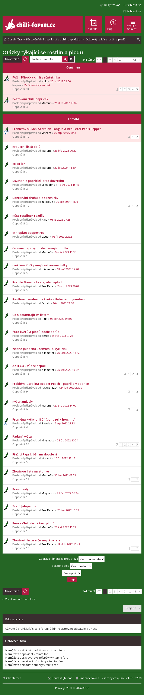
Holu (45, 81)
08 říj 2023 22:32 (62, 236)
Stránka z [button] (99, 60)
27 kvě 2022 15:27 (65, 527)
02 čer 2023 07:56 (61, 319)
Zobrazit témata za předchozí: (72, 559)
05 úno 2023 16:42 (68, 353)
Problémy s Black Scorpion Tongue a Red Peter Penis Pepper (56, 129)
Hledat (65, 59)
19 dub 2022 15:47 (68, 544)
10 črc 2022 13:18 (64, 458)
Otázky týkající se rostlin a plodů (43, 52)
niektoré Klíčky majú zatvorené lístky (39, 265)
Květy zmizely (22, 402)
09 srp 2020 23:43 (65, 133)
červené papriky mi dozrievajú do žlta (40, 248)
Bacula (46, 423)
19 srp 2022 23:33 (64, 423)
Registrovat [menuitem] (112, 5)
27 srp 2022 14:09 (65, 405)
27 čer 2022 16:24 (68, 493)
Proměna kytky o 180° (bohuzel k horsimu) (43, 419)
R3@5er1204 (50, 388)
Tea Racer (48, 286)
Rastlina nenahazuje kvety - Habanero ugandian (48, 299)
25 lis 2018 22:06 (60, 81)
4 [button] (120, 60)
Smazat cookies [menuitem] (89, 678)
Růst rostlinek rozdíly (28, 216)
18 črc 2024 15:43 (68, 185)
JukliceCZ (47, 202)
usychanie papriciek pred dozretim (38, 181)
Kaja (44, 219)
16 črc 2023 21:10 (63, 303)
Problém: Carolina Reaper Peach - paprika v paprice (50, 384)
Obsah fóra (13, 678)
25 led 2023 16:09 (68, 370)
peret (45, 336)
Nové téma (12, 59)
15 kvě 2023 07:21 (62, 336)
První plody (20, 489)
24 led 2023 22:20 (71, 388)
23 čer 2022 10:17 (68, 510)
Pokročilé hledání (71, 59)
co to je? (18, 164)
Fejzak (46, 303)
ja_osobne (48, 185)
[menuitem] (113, 24)
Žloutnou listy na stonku (30, 471)
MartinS (47, 103)
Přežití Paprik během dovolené (34, 454)
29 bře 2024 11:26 (67, 202)
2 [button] (110, 60)
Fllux (44, 319)
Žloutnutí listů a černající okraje (36, 540)
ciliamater (48, 269)
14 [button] (134, 60)
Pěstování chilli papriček (30, 99)
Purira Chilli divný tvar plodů (33, 523)
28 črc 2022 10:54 (67, 440)
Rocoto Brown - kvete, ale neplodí (37, 282)
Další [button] (139, 60)
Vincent (46, 133)
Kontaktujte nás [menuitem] (62, 678)
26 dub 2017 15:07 (65, 103)
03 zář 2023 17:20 (68, 269)
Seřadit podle (72, 566)
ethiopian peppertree (28, 233)
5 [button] (124, 60)
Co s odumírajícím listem (30, 315)
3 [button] (115, 60)
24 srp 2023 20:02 (68, 286)
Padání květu (22, 436)
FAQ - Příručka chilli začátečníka (36, 77)
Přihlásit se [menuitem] (133, 5)
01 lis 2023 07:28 (60, 219)
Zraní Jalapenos (24, 506)
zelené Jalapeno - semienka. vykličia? (39, 349)
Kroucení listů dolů (26, 147)
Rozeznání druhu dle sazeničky (35, 198)
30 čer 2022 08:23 (65, 475)
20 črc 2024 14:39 (65, 168)
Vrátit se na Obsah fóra (20, 599)
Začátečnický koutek (37, 85)
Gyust (45, 236)
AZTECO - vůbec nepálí (29, 366)
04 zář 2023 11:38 (65, 252)
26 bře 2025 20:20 (65, 151)
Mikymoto (48, 440)
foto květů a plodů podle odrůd (36, 332)
